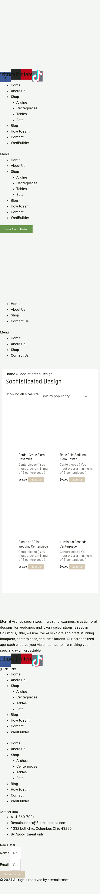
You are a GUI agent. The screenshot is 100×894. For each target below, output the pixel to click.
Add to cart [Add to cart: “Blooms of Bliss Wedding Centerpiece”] (36, 566)
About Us (18, 91)
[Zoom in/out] (32, 886)
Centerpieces (26, 108)
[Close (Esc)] (4, 886)
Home (15, 85)
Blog (14, 125)
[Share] (13, 886)
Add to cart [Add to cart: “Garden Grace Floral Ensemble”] (36, 479)
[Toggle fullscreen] (23, 886)
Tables (21, 114)
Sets (20, 120)
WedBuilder (20, 143)
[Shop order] (63, 396)
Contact (17, 137)
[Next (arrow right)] (13, 892)
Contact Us (20, 321)
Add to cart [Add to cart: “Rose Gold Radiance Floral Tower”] (77, 479)
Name (5, 853)
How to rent (20, 131)
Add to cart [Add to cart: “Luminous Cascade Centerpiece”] (77, 566)
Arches (22, 102)
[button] (50, 154)
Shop (15, 96)
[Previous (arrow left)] (4, 892)
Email (5, 865)
